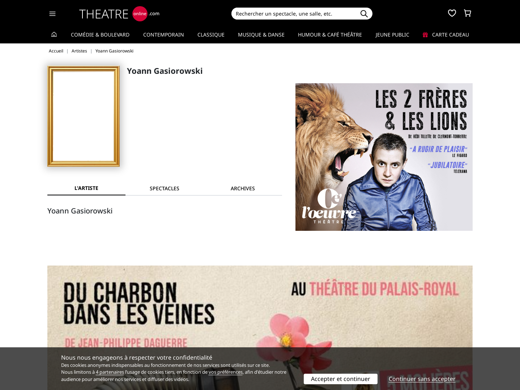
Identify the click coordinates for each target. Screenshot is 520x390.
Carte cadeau (446, 34)
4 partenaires (110, 372)
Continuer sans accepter (422, 379)
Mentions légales (68, 337)
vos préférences (226, 372)
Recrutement (63, 329)
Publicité (274, 329)
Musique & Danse (261, 34)
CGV (161, 337)
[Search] (293, 14)
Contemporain (163, 34)
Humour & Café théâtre (330, 34)
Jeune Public (392, 34)
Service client (172, 322)
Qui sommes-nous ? (71, 322)
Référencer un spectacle (293, 322)
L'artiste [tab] (86, 188)
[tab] (164, 188)
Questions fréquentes (182, 329)
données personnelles (200, 337)
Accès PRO (277, 337)
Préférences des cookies (185, 345)
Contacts (57, 345)
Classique (211, 34)
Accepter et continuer (340, 379)
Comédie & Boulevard (100, 34)
